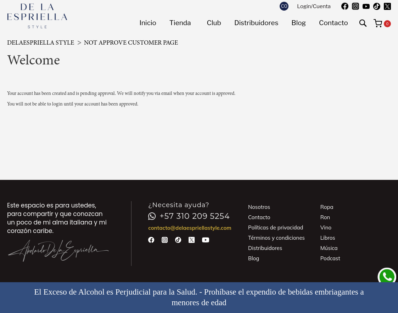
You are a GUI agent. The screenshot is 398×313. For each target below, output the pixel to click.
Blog (253, 258)
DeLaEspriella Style (41, 43)
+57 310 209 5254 (189, 216)
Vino (325, 227)
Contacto (259, 217)
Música (329, 248)
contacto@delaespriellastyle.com (189, 227)
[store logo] (37, 16)
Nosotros (259, 207)
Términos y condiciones (276, 237)
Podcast (330, 258)
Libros (327, 237)
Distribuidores (265, 248)
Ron (325, 217)
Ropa (326, 207)
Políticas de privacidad (275, 227)
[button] (284, 6)
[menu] (243, 23)
